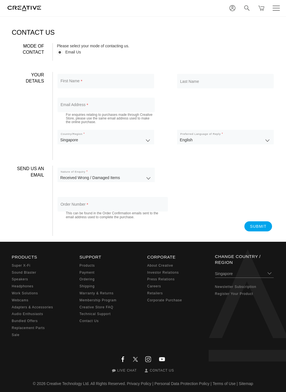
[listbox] (106, 137)
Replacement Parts (28, 328)
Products (87, 265)
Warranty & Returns (97, 293)
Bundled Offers (25, 321)
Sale (16, 335)
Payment (87, 272)
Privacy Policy (139, 383)
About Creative (160, 265)
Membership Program (98, 300)
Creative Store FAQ (96, 307)
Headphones (23, 286)
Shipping (87, 286)
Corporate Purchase (164, 300)
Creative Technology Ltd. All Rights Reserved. (86, 383)
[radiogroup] (165, 52)
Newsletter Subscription (235, 287)
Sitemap (246, 383)
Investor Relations (163, 272)
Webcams (20, 300)
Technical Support (95, 314)
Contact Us (89, 321)
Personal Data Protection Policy (181, 383)
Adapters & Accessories (32, 307)
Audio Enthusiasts (27, 314)
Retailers (155, 293)
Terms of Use (224, 383)
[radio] (165, 52)
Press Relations (161, 279)
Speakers (20, 279)
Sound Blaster (24, 272)
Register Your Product (234, 294)
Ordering (87, 279)
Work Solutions (25, 293)
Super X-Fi (21, 265)
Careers (154, 286)
